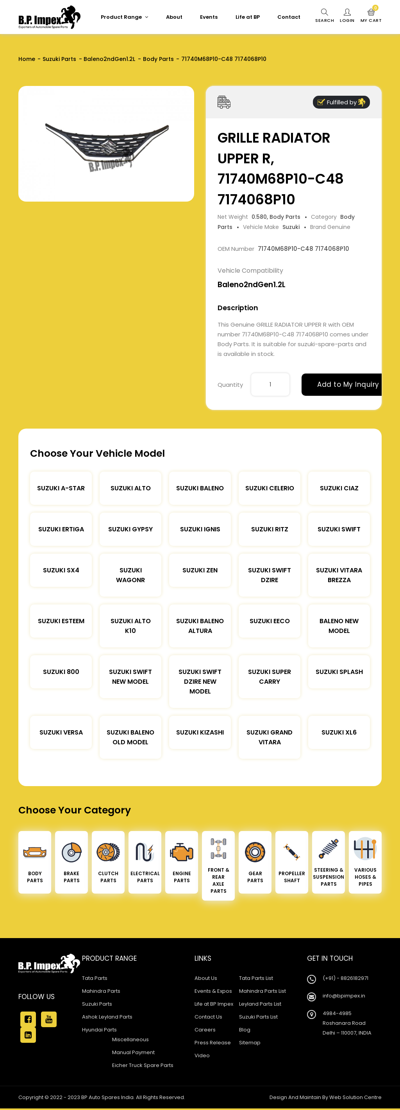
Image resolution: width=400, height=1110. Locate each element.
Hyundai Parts (99, 1029)
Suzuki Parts (59, 59)
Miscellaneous (130, 1039)
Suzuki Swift (339, 529)
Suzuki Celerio (269, 488)
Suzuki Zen (200, 570)
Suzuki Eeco (270, 621)
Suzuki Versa (61, 732)
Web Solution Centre (355, 1097)
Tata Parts (94, 978)
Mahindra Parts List (262, 991)
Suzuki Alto (131, 488)
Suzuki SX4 (61, 570)
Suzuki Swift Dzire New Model (200, 681)
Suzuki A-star (61, 488)
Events (209, 17)
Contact (288, 17)
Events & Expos (213, 991)
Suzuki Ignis (200, 529)
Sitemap (250, 1042)
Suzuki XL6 (339, 732)
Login (347, 16)
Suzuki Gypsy (130, 529)
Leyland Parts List (260, 1004)
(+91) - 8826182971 (345, 978)
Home (26, 59)
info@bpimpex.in (344, 995)
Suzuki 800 (61, 671)
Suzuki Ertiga (61, 529)
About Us (206, 978)
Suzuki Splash (339, 671)
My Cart (371, 16)
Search (324, 16)
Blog (244, 1029)
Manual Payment (133, 1052)
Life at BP (248, 17)
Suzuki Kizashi (200, 732)
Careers (205, 1029)
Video (202, 1055)
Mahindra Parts (101, 991)
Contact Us (208, 1017)
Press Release (213, 1042)
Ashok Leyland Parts (107, 1017)
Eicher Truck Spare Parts (142, 1065)
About (174, 17)
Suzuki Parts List (258, 1017)
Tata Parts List (256, 978)
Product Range (124, 17)
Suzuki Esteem (61, 621)
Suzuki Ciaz (339, 488)
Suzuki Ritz (269, 529)
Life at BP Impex (214, 1004)
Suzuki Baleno (200, 488)
